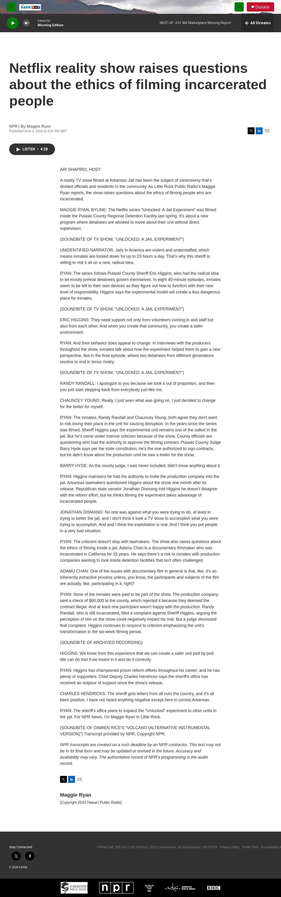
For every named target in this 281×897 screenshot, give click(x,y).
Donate (262, 7)
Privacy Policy (230, 847)
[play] (12, 23)
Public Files (250, 847)
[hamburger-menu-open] (11, 7)
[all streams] (257, 23)
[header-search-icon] (239, 7)
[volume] (26, 23)
